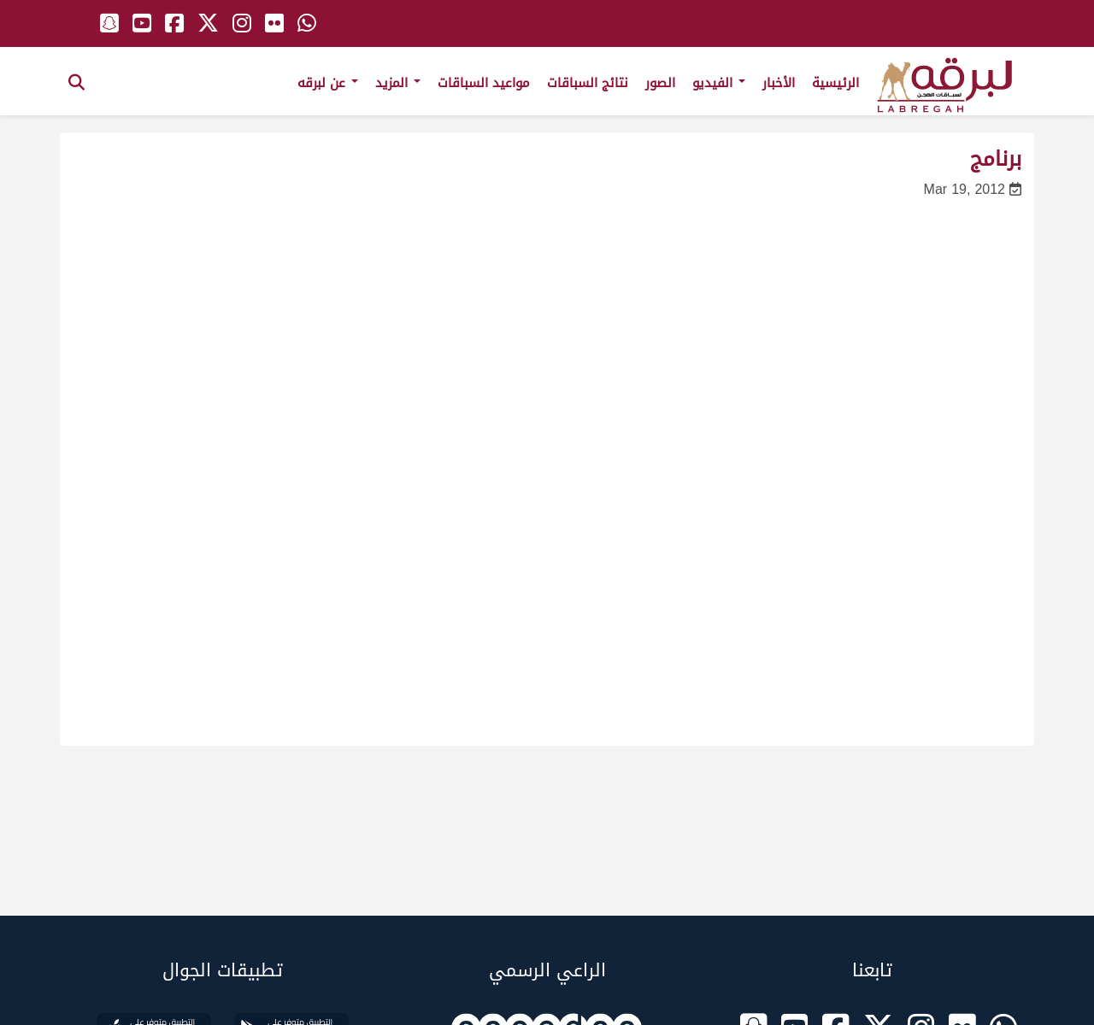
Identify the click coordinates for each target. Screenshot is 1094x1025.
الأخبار (778, 83)
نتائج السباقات (587, 83)
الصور (660, 83)
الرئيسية (835, 83)
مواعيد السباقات (484, 83)
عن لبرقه (327, 83)
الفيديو (718, 83)
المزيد (398, 83)
